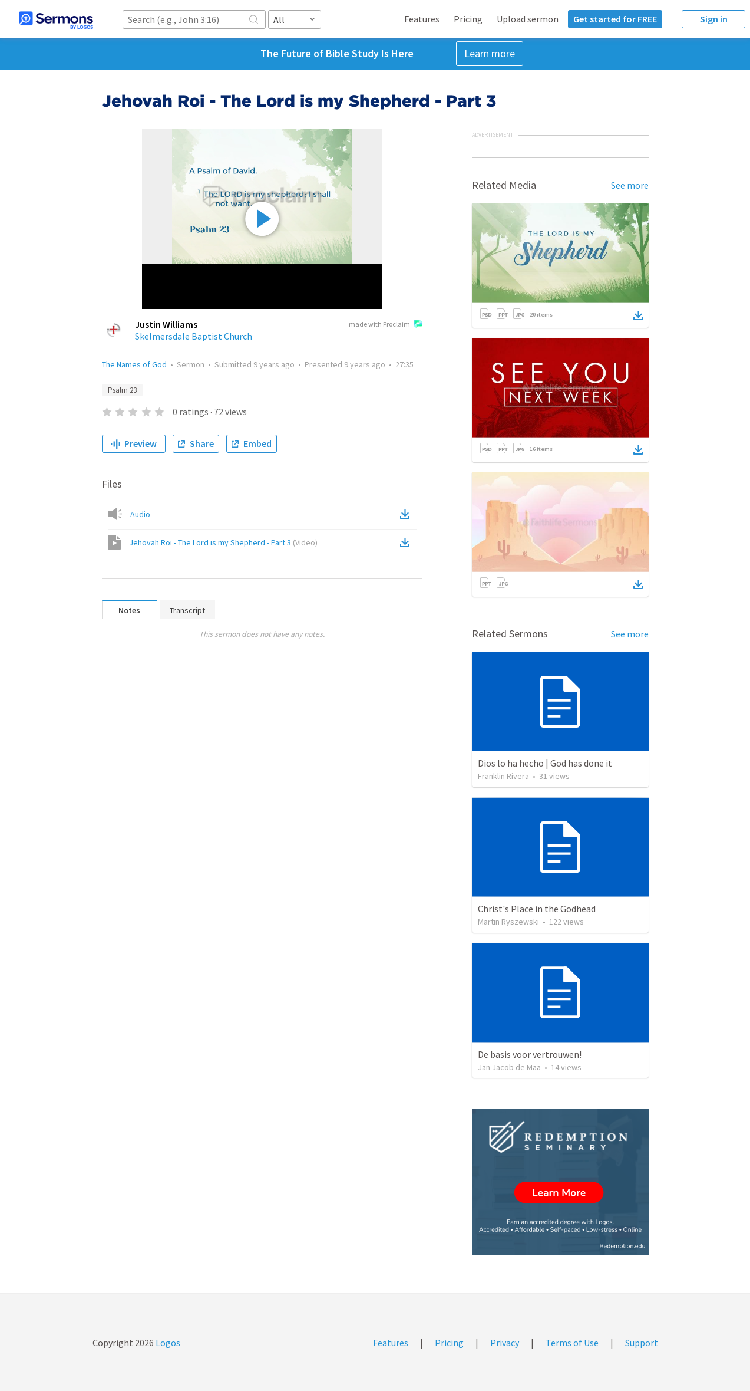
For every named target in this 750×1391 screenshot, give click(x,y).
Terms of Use (572, 1343)
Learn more (489, 53)
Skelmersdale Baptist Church (193, 336)
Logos (167, 1343)
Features (422, 19)
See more (630, 185)
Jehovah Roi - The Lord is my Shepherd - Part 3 (223, 542)
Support (641, 1343)
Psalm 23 (122, 390)
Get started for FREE (615, 19)
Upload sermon (528, 19)
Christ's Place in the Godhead (537, 909)
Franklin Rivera (503, 776)
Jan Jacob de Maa (509, 1067)
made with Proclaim (385, 325)
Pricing (468, 19)
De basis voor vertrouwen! (530, 1054)
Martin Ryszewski (508, 921)
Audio (140, 514)
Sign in (714, 19)
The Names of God (134, 364)
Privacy (504, 1343)
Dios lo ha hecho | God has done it (545, 763)
